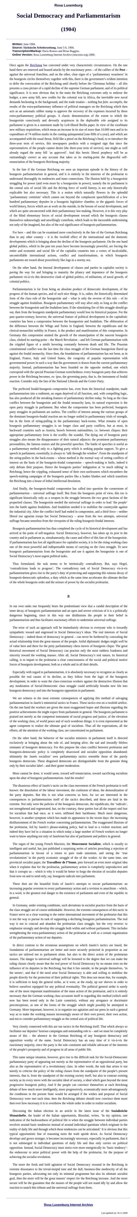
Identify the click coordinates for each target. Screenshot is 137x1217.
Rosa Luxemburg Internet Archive (68, 1204)
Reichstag (36, 65)
